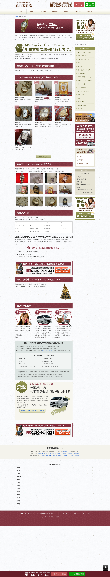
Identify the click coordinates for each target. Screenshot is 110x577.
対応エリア (66, 11)
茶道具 (80, 62)
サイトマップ (86, 513)
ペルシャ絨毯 (81, 73)
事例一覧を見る (44, 157)
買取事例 (43, 11)
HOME (21, 11)
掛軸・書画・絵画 (83, 55)
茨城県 (76, 453)
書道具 (80, 66)
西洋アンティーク (83, 98)
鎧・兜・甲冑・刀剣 (83, 91)
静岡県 (59, 455)
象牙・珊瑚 (81, 101)
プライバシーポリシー (47, 350)
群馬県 (64, 453)
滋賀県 (77, 455)
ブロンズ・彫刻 (82, 87)
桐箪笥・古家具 (82, 105)
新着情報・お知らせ (84, 163)
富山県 (65, 455)
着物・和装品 (81, 84)
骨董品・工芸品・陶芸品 (84, 52)
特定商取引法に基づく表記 (32, 513)
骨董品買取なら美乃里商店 (55, 517)
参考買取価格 (55, 11)
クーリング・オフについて (62, 513)
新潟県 (42, 455)
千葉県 (58, 453)
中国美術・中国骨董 (83, 59)
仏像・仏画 (81, 94)
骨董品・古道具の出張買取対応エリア (32, 410)
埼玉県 (45, 453)
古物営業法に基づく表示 (46, 513)
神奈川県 (52, 453)
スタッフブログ (83, 156)
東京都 (40, 453)
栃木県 (70, 453)
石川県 (71, 455)
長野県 (48, 455)
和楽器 (80, 108)
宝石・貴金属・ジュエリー (85, 77)
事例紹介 (81, 160)
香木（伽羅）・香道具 (84, 70)
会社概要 (89, 11)
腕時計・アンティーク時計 (85, 80)
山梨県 (54, 455)
